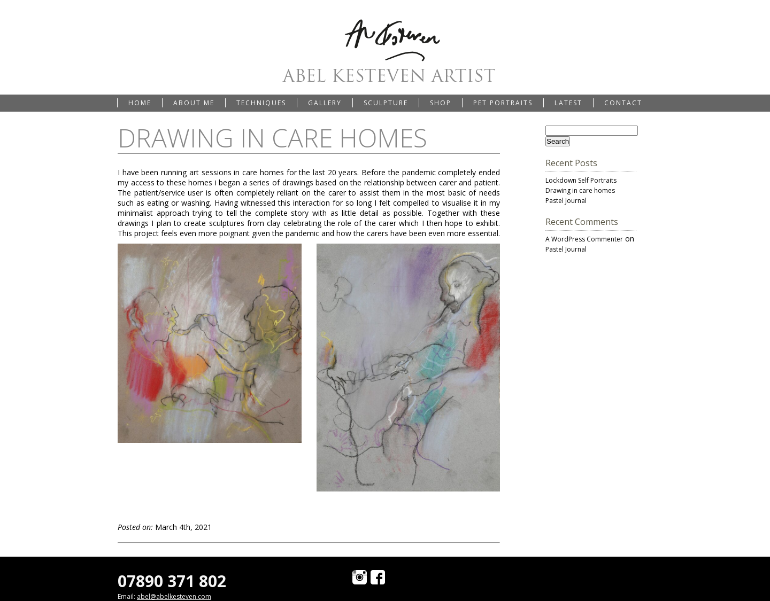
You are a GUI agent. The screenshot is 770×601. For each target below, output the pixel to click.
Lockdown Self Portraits (581, 180)
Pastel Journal (566, 200)
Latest (568, 102)
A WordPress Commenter (584, 239)
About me (193, 102)
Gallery (325, 102)
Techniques (261, 102)
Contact (623, 102)
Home (139, 102)
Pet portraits (503, 102)
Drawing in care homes (580, 190)
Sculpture (386, 102)
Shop (440, 102)
